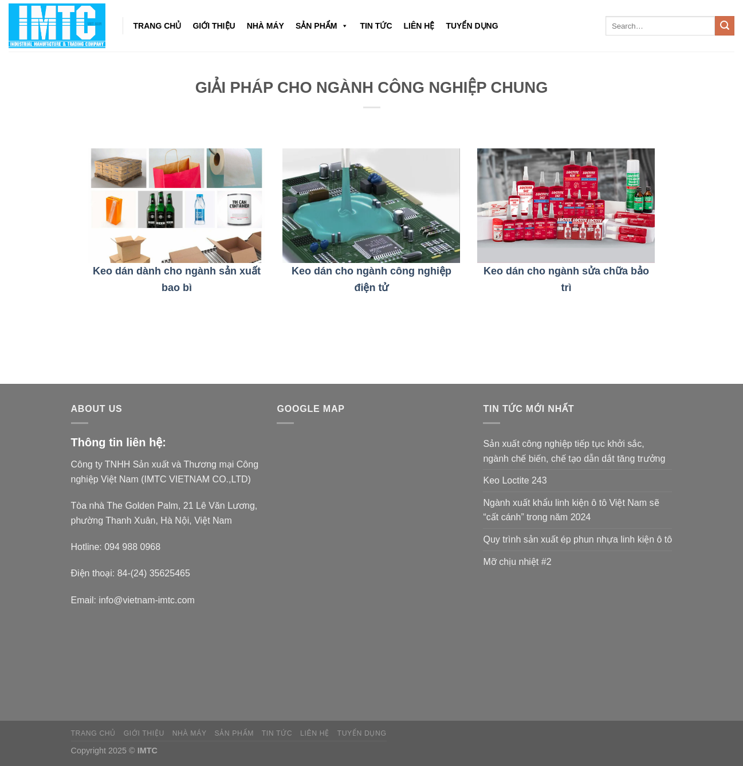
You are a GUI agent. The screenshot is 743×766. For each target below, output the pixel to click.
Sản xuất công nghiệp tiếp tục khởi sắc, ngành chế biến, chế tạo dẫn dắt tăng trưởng (574, 451)
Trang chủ (157, 25)
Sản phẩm (322, 25)
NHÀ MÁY (265, 25)
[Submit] (724, 26)
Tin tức (376, 25)
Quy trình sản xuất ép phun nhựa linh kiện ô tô (577, 539)
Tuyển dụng (472, 25)
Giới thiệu (213, 25)
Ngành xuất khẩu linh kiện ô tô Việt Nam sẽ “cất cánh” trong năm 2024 (571, 510)
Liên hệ (419, 25)
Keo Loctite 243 (515, 480)
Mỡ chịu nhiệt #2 (517, 562)
